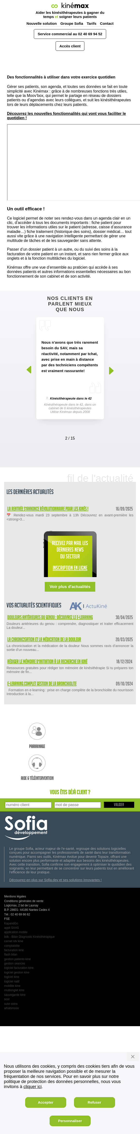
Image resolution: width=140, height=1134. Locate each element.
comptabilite (12, 945)
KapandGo (11, 923)
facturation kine (14, 950)
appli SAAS (11, 927)
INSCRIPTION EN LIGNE (70, 568)
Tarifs (91, 23)
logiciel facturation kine (18, 968)
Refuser (94, 1102)
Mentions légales (15, 896)
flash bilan (10, 954)
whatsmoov (11, 1008)
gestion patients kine (17, 959)
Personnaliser (70, 1121)
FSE (7, 919)
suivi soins (10, 1004)
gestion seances (14, 963)
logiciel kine (11, 977)
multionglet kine (14, 990)
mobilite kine (12, 986)
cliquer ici (32, 1086)
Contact (107, 23)
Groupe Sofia (71, 23)
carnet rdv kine (13, 941)
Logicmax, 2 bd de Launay (21, 905)
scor (7, 999)
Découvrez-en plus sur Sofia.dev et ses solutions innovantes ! (55, 880)
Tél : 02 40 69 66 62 (17, 914)
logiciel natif (11, 981)
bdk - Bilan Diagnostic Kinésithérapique (29, 936)
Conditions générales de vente (23, 901)
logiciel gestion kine (16, 972)
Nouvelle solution (42, 23)
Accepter (45, 1102)
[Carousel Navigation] (70, 437)
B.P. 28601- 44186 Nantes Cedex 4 (27, 910)
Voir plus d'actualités (70, 586)
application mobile (15, 932)
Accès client (70, 46)
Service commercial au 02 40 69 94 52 (70, 34)
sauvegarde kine (14, 995)
